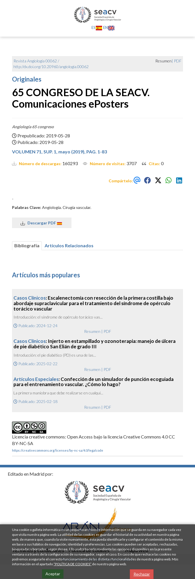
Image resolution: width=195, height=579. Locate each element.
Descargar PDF (42, 223)
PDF (178, 60)
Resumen (92, 331)
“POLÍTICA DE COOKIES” (72, 564)
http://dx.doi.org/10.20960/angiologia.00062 (51, 66)
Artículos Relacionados (69, 245)
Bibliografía (26, 245)
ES (96, 27)
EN (109, 27)
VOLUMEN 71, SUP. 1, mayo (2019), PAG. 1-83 (59, 151)
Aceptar (52, 573)
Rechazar (142, 574)
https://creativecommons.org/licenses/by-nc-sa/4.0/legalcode (57, 450)
